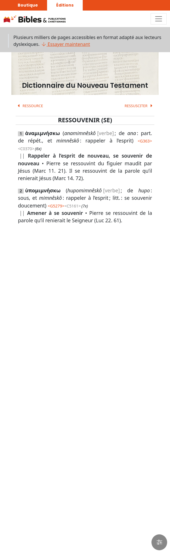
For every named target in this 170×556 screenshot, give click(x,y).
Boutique (28, 5)
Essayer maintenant (65, 44)
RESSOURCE (29, 105)
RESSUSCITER (139, 105)
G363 (145, 141)
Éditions (65, 5)
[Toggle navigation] (159, 19)
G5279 (56, 206)
